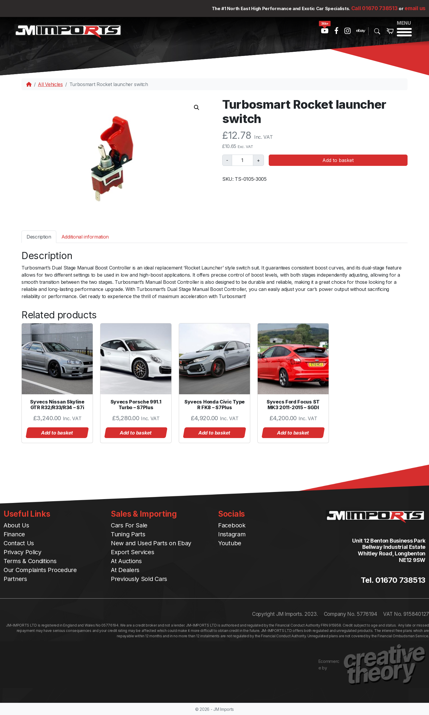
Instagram (231, 534)
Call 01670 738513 (374, 8)
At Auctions (126, 561)
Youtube (229, 543)
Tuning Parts (128, 534)
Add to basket (338, 160)
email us (415, 8)
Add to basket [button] (57, 433)
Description (39, 237)
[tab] (38, 236)
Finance (14, 534)
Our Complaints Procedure (40, 570)
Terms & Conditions (30, 561)
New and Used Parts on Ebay (151, 543)
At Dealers (125, 570)
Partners (15, 578)
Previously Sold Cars (139, 578)
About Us (16, 525)
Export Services (132, 552)
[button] (196, 107)
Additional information (85, 237)
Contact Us (19, 543)
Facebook (231, 525)
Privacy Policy (22, 552)
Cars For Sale (129, 525)
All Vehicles (50, 84)
